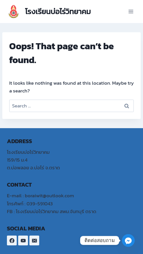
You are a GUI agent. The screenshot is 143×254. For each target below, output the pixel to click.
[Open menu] (130, 11)
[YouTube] (23, 240)
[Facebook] (12, 240)
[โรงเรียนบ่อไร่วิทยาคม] (49, 11)
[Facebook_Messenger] (128, 240)
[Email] (34, 240)
